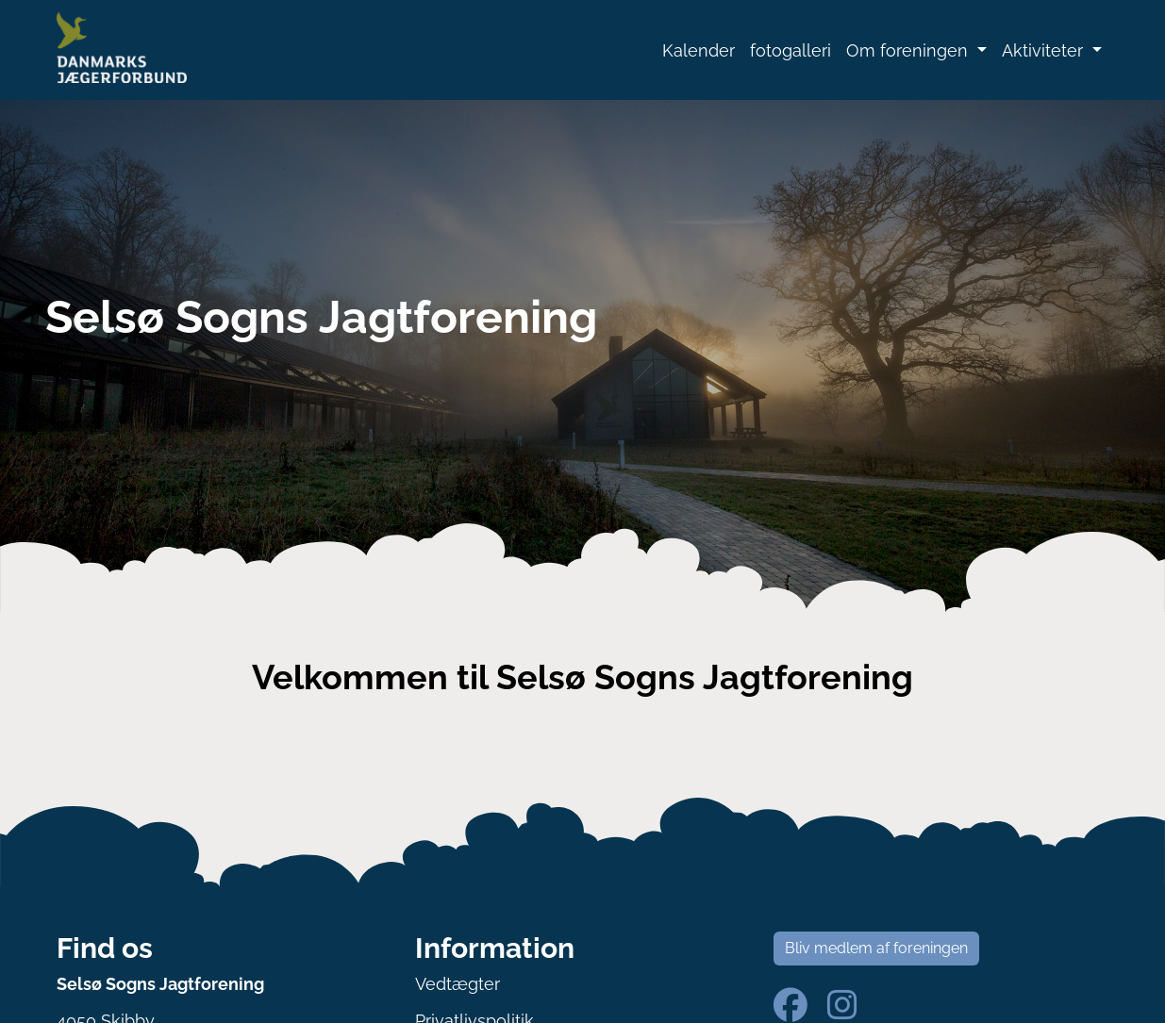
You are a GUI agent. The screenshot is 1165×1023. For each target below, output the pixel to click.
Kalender (698, 50)
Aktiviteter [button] (1045, 50)
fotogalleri (790, 50)
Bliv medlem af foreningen (876, 948)
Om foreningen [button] (909, 50)
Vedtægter (457, 984)
